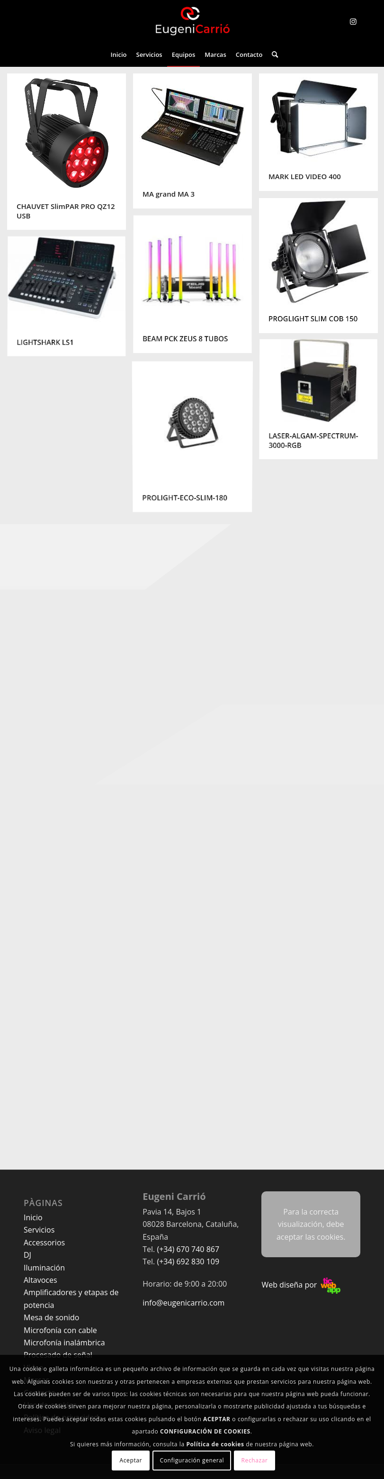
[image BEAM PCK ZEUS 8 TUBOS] (196, 288)
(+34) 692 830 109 (188, 1261)
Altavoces (40, 1280)
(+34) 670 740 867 (188, 1249)
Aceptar (131, 1460)
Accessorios (44, 1242)
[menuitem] (119, 54)
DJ (27, 1255)
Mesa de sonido (52, 1317)
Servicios (39, 1230)
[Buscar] (272, 54)
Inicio (33, 1217)
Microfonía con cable (60, 1330)
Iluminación (44, 1267)
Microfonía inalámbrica (64, 1342)
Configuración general (192, 1460)
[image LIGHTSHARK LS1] (70, 301)
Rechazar (254, 1460)
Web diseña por (300, 1284)
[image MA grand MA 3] (196, 144)
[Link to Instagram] (353, 21)
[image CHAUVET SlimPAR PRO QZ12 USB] (70, 155)
